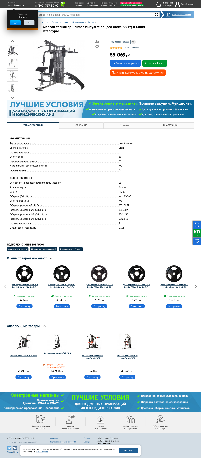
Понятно (128, 450)
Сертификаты (93, 5)
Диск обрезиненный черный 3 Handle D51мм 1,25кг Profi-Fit (24, 286)
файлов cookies (42, 452)
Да (15, 23)
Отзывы (87, 438)
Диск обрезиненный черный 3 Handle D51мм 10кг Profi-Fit (61, 286)
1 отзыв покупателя (131, 48)
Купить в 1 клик (155, 63)
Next (12, 97)
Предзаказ (57, 377)
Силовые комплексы (17, 249)
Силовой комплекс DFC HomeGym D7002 (92, 357)
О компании (79, 3)
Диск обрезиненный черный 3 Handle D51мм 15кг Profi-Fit (99, 286)
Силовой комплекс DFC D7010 (57, 353)
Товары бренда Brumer (70, 249)
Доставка (91, 3)
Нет (29, 23)
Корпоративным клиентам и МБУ (63, 442)
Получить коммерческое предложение (138, 72)
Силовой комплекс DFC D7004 (23, 356)
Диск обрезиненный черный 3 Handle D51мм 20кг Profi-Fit (174, 286)
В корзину (24, 306)
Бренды (87, 442)
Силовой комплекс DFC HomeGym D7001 (127, 357)
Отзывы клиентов (108, 5)
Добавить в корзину (125, 63)
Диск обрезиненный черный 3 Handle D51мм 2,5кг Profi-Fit (136, 286)
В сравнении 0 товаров (181, 15)
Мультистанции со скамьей (43, 249)
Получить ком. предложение (132, 5)
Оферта (10, 452)
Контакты (78, 5)
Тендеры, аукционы (109, 3)
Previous (12, 41)
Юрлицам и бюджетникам (131, 3)
